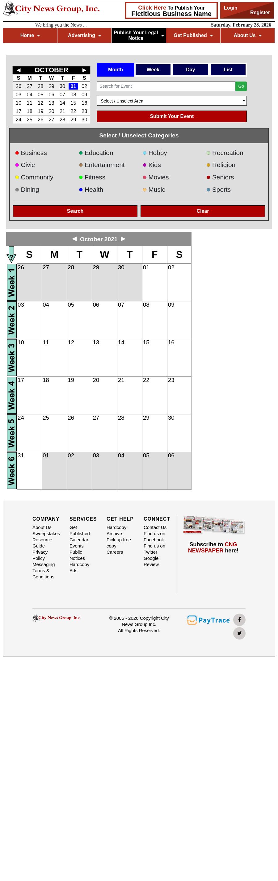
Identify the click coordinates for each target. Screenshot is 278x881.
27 (29, 86)
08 (73, 94)
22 (73, 111)
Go (241, 86)
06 (51, 94)
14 (62, 103)
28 (40, 86)
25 (29, 119)
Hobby (154, 152)
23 (84, 111)
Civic (25, 164)
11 (29, 103)
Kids (151, 164)
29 (51, 86)
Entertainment (102, 164)
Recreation (224, 152)
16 (84, 103)
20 (51, 111)
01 (73, 86)
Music (153, 189)
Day (190, 69)
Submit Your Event (172, 116)
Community (34, 177)
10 (18, 103)
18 (29, 111)
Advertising (84, 35)
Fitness (92, 177)
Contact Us (155, 527)
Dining (27, 189)
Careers (115, 552)
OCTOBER (52, 70)
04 (29, 94)
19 (40, 111)
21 (62, 111)
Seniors (220, 177)
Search (75, 211)
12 (40, 103)
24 (18, 119)
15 (73, 103)
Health (91, 189)
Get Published (193, 35)
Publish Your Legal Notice (139, 35)
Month (115, 69)
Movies (155, 177)
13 (51, 103)
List (228, 69)
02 (84, 86)
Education (96, 152)
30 (62, 86)
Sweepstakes (46, 533)
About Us (247, 35)
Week (153, 69)
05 (40, 94)
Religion (221, 164)
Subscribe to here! (213, 547)
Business (31, 152)
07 (62, 94)
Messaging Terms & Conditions (43, 570)
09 (84, 94)
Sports (218, 189)
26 (18, 86)
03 (18, 94)
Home (30, 35)
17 (18, 111)
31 (21, 455)
